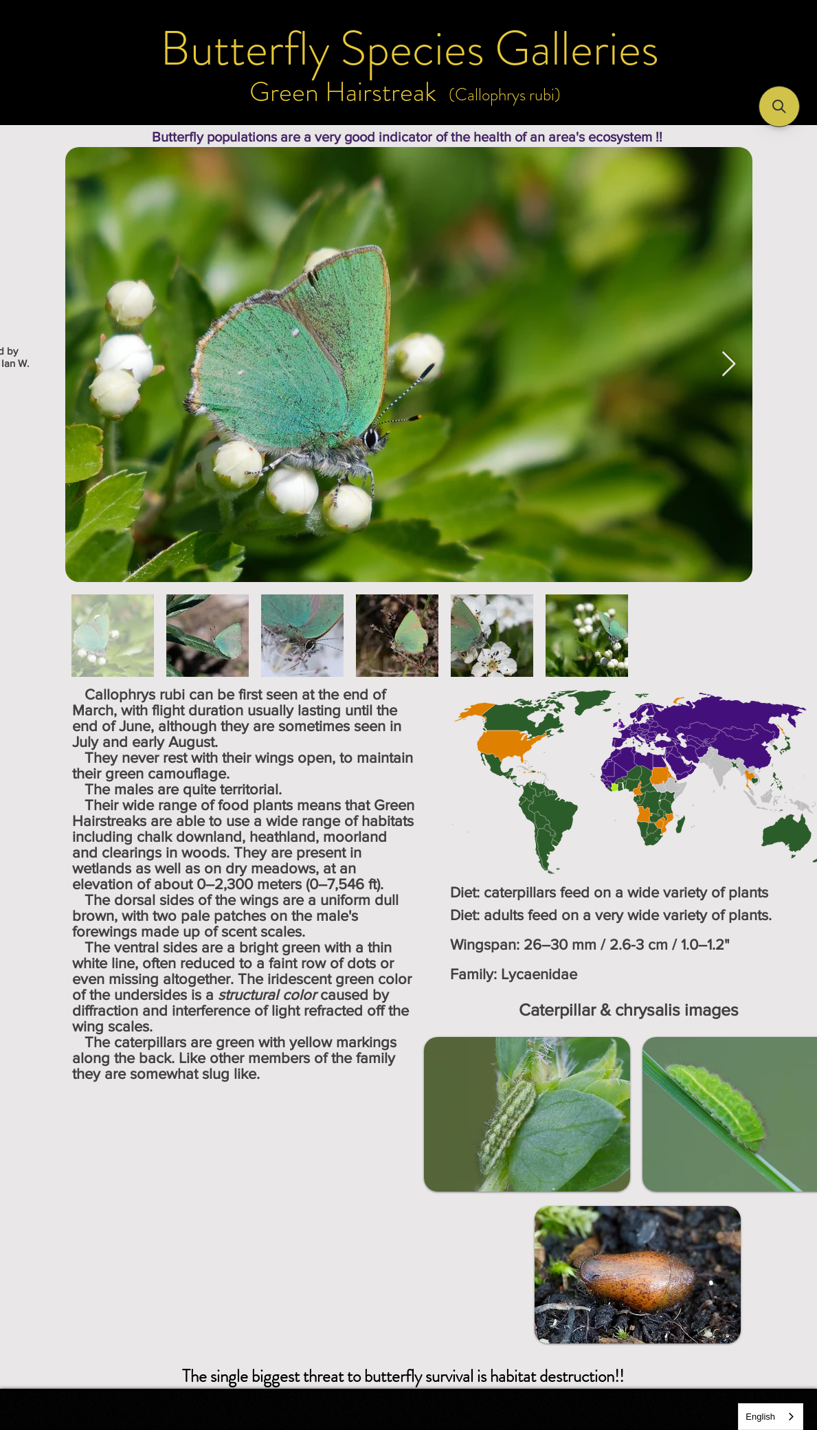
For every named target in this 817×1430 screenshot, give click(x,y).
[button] (779, 106)
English (760, 1416)
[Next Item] (729, 364)
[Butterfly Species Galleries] (409, 49)
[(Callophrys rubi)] (505, 95)
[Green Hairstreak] (342, 92)
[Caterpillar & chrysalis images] (629, 1009)
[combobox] (770, 1416)
